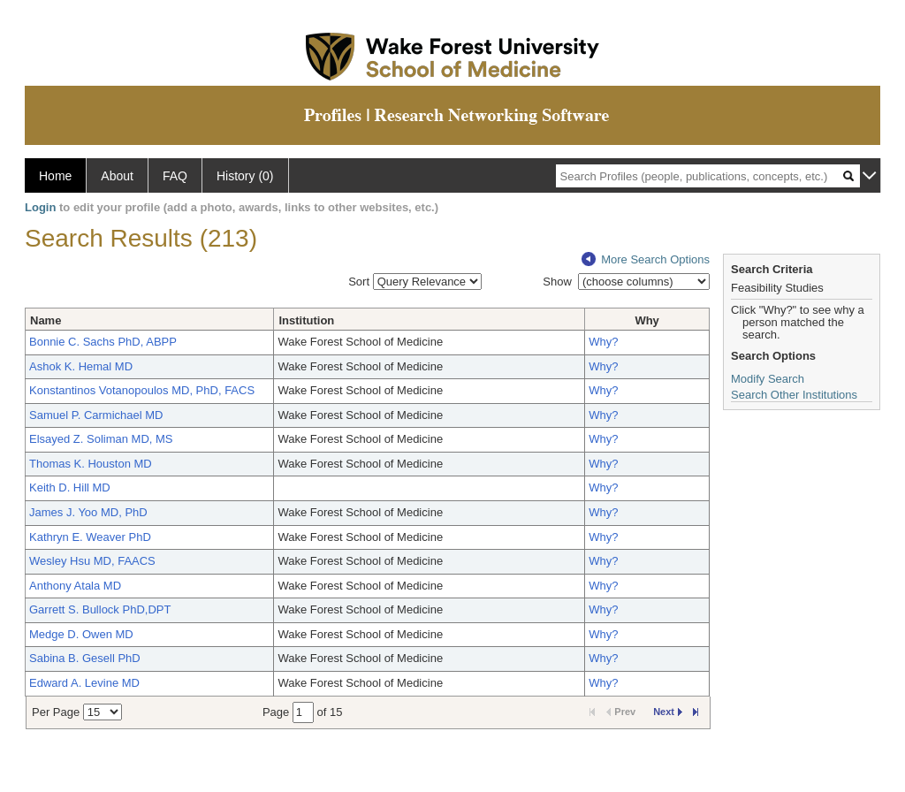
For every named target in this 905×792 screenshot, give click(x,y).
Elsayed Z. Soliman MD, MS (101, 439)
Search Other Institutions (794, 394)
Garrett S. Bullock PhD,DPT (100, 609)
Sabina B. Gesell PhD (85, 658)
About (117, 176)
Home (55, 176)
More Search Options (646, 259)
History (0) (245, 176)
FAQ (175, 176)
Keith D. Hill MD (69, 487)
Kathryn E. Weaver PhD (90, 537)
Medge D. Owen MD (81, 634)
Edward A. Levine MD (84, 682)
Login (40, 207)
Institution (306, 320)
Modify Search (767, 378)
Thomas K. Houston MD (90, 463)
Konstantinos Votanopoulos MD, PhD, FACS (142, 390)
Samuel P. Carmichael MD (96, 415)
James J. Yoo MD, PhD (88, 512)
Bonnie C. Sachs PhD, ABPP (103, 341)
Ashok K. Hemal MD (81, 366)
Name (45, 320)
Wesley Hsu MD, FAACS (92, 560)
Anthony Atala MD (75, 585)
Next (667, 711)
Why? (603, 341)
